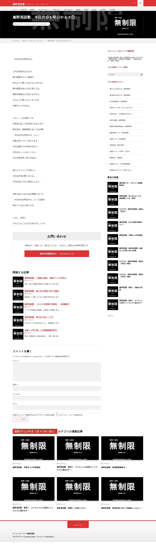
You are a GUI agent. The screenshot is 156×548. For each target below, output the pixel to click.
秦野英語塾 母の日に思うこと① (39, 322)
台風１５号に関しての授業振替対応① (41, 335)
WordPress (51, 543)
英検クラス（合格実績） (119, 143)
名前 (15, 389)
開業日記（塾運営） (117, 161)
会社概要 (122, 12)
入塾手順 (112, 12)
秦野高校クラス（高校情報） (120, 137)
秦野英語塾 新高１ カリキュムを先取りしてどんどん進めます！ (78, 473)
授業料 (34, 12)
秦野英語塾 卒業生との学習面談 (130, 239)
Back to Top (78, 531)
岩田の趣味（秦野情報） (119, 124)
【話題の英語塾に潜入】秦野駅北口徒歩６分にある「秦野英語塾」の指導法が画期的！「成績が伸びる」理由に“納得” (124, 63)
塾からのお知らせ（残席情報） (121, 93)
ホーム (15, 12)
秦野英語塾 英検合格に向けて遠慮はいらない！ (122, 515)
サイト (15, 408)
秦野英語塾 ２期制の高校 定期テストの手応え (45, 283)
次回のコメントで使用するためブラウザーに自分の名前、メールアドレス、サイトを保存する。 (48, 419)
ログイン (110, 319)
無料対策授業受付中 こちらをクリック (57, 258)
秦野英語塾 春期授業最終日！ (116, 471)
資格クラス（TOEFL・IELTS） (121, 155)
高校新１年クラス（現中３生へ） (122, 174)
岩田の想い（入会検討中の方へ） (122, 118)
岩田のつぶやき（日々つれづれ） (37, 28)
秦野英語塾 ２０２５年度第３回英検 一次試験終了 (47, 309)
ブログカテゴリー (47, 12)
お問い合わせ (74, 12)
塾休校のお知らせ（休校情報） (121, 100)
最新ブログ (61, 12)
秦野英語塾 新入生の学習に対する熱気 (42, 296)
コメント (16, 365)
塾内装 (94, 12)
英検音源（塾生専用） (118, 149)
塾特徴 (85, 12)
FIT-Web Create (29, 543)
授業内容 (24, 12)
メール (16, 399)
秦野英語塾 (31, 540)
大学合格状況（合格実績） (120, 106)
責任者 (102, 12)
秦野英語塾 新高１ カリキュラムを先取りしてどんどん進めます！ (34, 515)
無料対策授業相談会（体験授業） (122, 130)
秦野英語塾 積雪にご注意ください (74, 513)
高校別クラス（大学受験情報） (121, 167)
